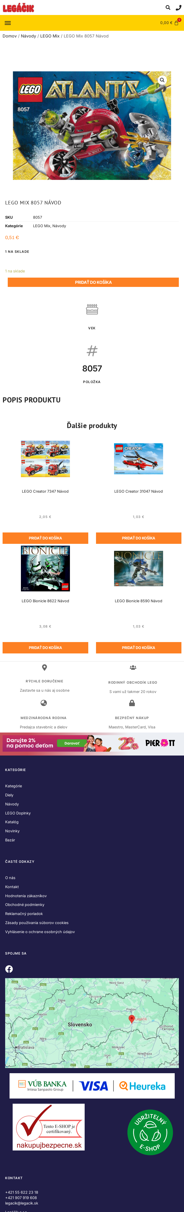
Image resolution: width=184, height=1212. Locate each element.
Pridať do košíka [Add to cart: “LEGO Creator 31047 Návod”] (138, 538)
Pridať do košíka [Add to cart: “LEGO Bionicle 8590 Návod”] (138, 647)
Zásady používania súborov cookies (37, 922)
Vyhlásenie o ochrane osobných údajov (40, 931)
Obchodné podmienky (24, 904)
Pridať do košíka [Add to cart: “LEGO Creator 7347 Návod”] (45, 538)
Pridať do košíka (93, 282)
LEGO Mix (50, 36)
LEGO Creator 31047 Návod (138, 491)
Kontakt (12, 887)
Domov (10, 36)
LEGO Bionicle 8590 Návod (138, 601)
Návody (28, 36)
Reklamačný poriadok (24, 913)
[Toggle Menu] (8, 23)
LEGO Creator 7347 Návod (45, 491)
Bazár (10, 840)
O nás (10, 877)
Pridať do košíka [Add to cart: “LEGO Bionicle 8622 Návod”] (45, 647)
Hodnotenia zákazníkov (26, 896)
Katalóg (12, 822)
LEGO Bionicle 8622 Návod (45, 601)
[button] (168, 7)
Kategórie (13, 786)
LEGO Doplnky (18, 813)
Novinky (12, 831)
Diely (9, 795)
